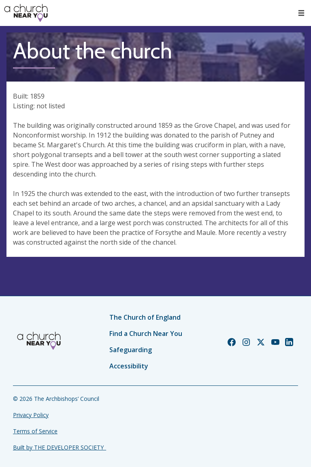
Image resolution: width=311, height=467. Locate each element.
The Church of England (145, 317)
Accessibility (128, 366)
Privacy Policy (31, 415)
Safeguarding (130, 349)
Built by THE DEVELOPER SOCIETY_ (59, 447)
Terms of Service (35, 431)
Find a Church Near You (145, 333)
